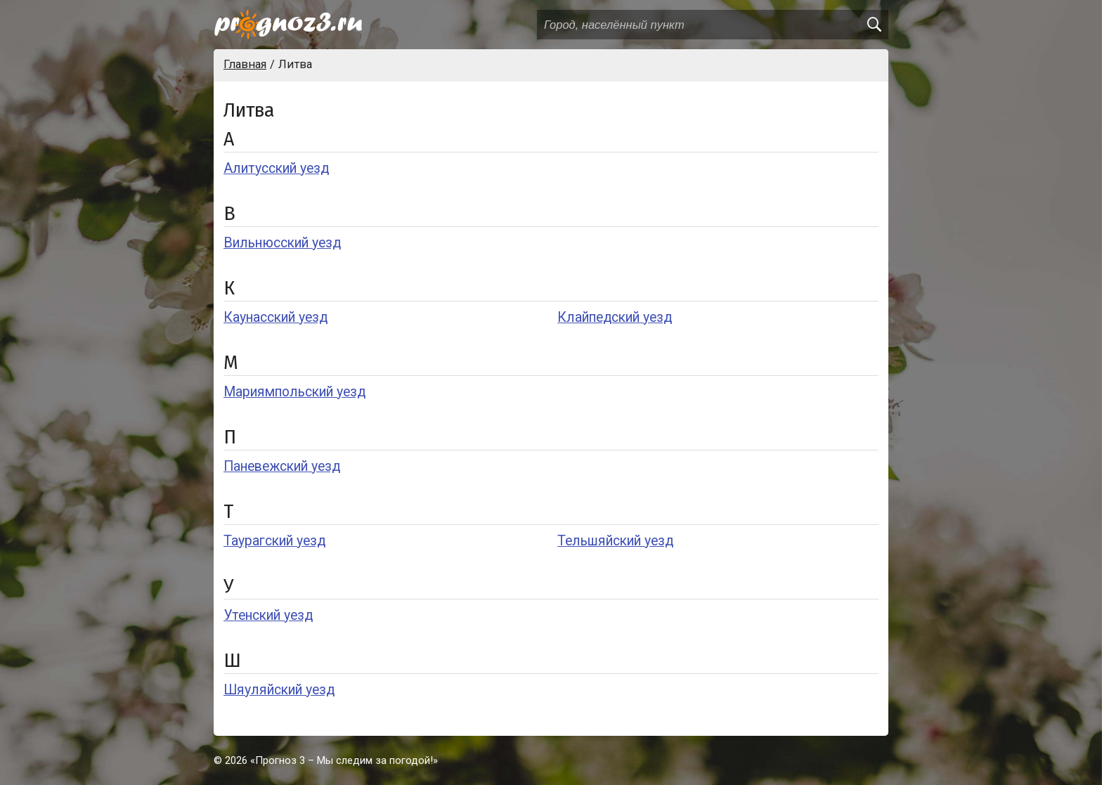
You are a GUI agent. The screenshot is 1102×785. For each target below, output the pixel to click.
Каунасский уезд (275, 317)
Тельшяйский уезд (615, 541)
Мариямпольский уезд (294, 392)
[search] (873, 24)
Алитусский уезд (276, 168)
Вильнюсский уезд (282, 243)
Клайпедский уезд (614, 317)
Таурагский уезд (274, 541)
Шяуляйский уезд (279, 690)
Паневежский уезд (281, 466)
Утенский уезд (268, 615)
